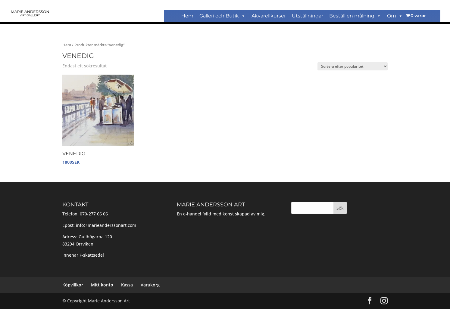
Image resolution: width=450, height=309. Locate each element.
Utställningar (307, 16)
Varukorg (150, 285)
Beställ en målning (355, 16)
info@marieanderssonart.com (106, 225)
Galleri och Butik (222, 16)
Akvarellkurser (269, 16)
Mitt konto (102, 285)
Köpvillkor (72, 285)
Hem (187, 16)
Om (395, 16)
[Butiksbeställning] (352, 66)
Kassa (127, 285)
